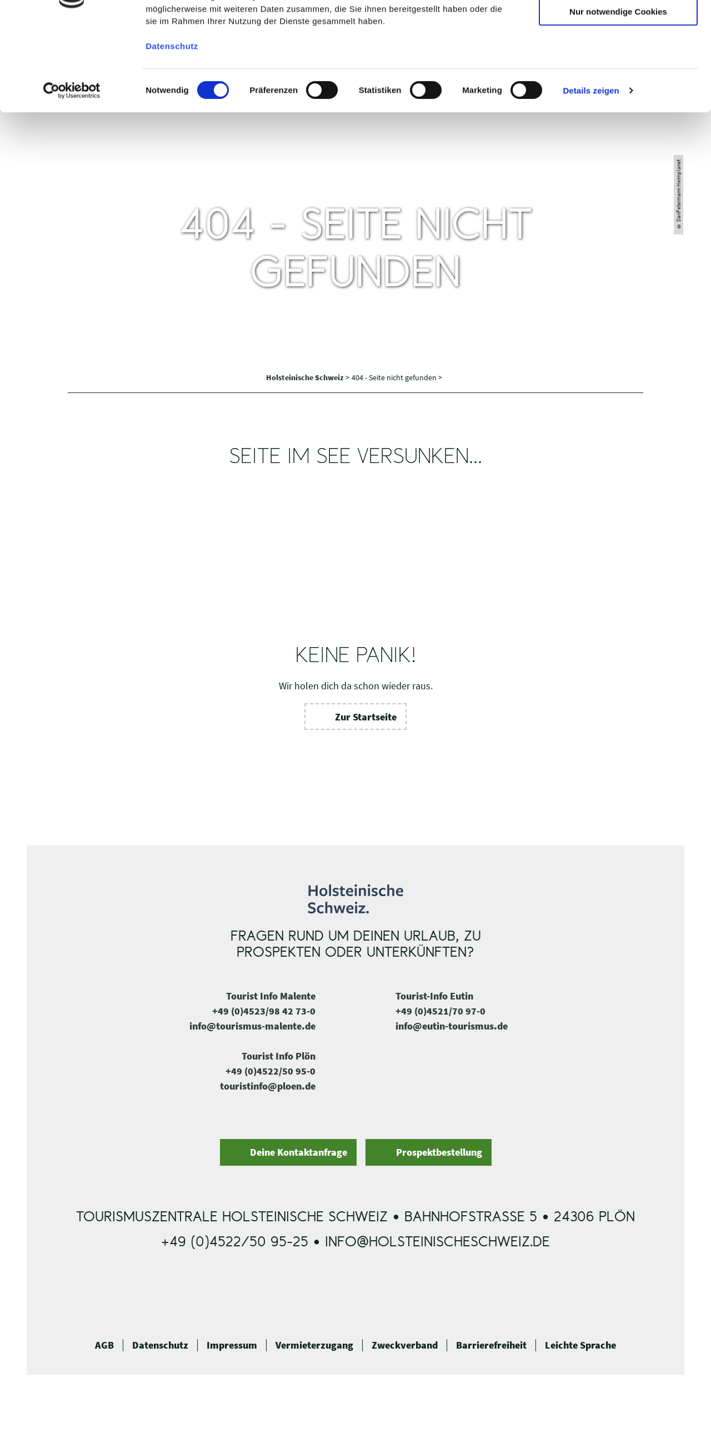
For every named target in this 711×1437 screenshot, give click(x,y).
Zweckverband (405, 1345)
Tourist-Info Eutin (434, 996)
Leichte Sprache (580, 1345)
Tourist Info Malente (271, 996)
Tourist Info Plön (279, 1056)
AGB (104, 1345)
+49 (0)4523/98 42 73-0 (264, 1011)
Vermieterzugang (314, 1345)
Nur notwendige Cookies (618, 93)
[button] (355, 716)
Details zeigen (591, 172)
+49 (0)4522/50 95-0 (271, 1071)
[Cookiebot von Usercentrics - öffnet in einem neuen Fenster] (72, 172)
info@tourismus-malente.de (252, 1026)
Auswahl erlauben (618, 60)
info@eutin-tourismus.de (451, 1026)
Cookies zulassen (618, 27)
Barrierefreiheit (491, 1345)
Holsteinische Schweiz (306, 377)
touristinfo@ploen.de (268, 1086)
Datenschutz (160, 1345)
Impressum (232, 1345)
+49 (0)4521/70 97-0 (440, 1011)
